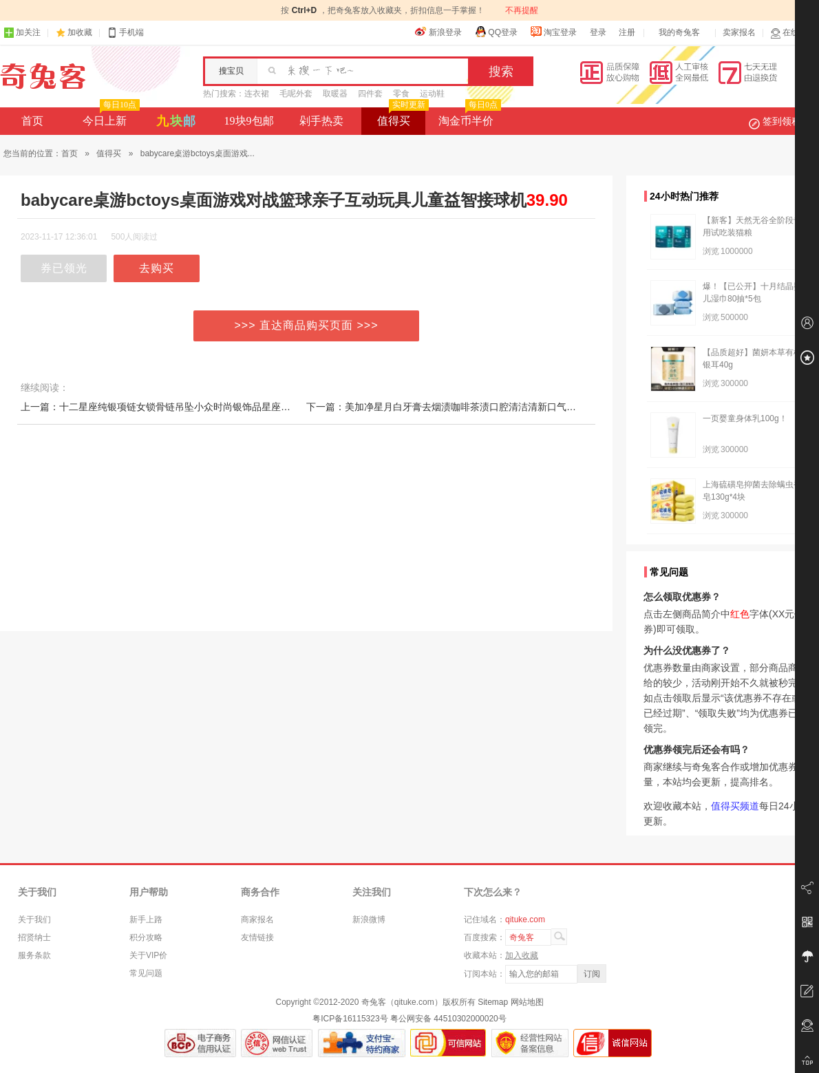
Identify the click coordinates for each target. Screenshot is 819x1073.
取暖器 (335, 93)
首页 (32, 121)
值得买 (401, 117)
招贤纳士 (34, 937)
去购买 (156, 268)
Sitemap (493, 1002)
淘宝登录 (553, 31)
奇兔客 (43, 76)
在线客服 (793, 33)
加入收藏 (521, 955)
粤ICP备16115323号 (349, 1018)
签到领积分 (782, 121)
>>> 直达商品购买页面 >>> (307, 325)
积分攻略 (145, 937)
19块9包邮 (249, 121)
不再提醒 (521, 10)
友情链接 (257, 937)
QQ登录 (496, 31)
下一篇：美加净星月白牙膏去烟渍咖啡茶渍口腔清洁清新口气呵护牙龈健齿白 (470, 406)
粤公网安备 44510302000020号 (448, 1018)
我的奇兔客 (679, 32)
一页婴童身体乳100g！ (745, 418)
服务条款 (34, 955)
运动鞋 (432, 93)
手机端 (125, 33)
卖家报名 (739, 32)
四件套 (370, 93)
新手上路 (145, 919)
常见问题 (145, 973)
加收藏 (79, 32)
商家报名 (257, 919)
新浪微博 (368, 919)
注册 (627, 32)
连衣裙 (256, 93)
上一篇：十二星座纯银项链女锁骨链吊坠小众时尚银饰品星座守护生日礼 (175, 406)
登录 (598, 32)
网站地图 (527, 1002)
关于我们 (34, 919)
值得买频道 (735, 805)
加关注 (22, 33)
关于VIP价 (148, 955)
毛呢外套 (295, 93)
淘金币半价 (468, 117)
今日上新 (110, 117)
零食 (401, 93)
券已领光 (64, 268)
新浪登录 (438, 31)
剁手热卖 (321, 121)
